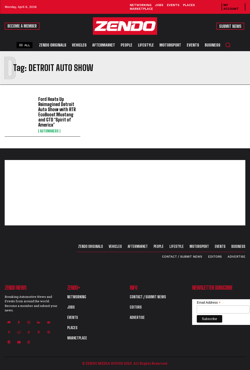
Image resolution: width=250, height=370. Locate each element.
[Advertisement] (125, 192)
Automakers (49, 131)
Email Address (209, 302)
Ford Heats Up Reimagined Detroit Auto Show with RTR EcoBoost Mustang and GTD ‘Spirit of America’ (57, 112)
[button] (227, 44)
